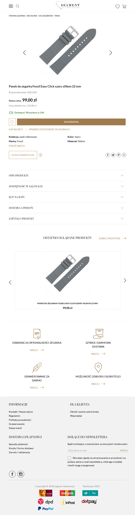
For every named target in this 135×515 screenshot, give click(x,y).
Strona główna (17, 16)
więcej (37, 350)
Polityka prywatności (20, 419)
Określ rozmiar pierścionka (84, 411)
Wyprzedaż (76, 415)
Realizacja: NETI (91, 486)
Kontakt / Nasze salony (21, 411)
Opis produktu (66, 175)
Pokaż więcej (17, 145)
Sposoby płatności (18, 444)
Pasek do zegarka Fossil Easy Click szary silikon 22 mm (67, 303)
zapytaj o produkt (66, 218)
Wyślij (124, 450)
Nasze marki (15, 428)
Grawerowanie (17, 423)
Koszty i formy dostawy (21, 448)
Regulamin (14, 415)
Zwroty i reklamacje (19, 452)
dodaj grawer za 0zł (23, 155)
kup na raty (66, 197)
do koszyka (71, 122)
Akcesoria (32, 16)
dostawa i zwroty (66, 208)
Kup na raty (16, 129)
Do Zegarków (46, 16)
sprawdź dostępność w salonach (49, 129)
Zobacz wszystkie (112, 238)
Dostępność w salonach (66, 186)
